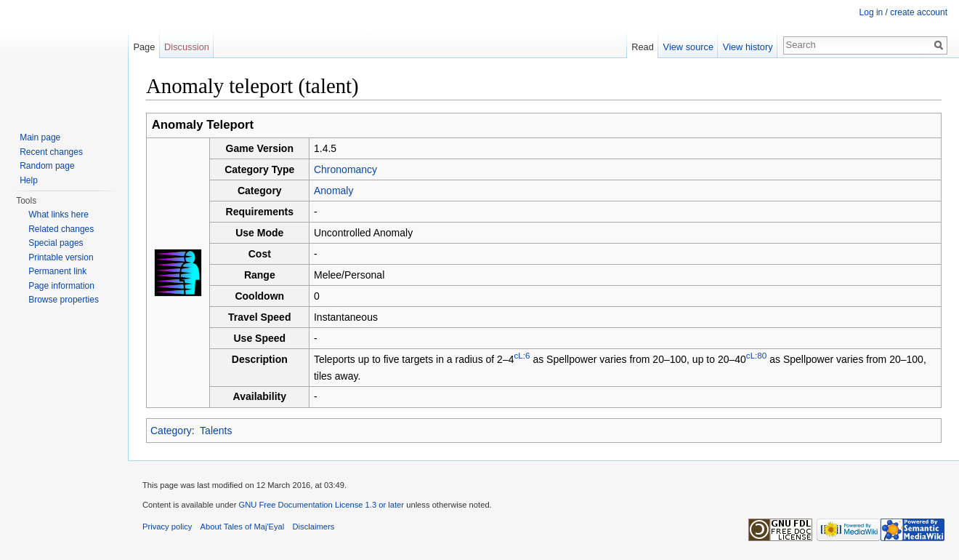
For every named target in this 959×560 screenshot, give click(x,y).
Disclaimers (314, 526)
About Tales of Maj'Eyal (243, 526)
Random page (47, 166)
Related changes (61, 229)
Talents (216, 430)
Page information (61, 286)
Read (642, 46)
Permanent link (57, 271)
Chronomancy (345, 169)
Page (144, 46)
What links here (58, 214)
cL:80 (756, 355)
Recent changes (51, 152)
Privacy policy (167, 526)
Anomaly (333, 190)
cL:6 (522, 355)
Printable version (60, 257)
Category (171, 430)
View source (688, 46)
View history (748, 46)
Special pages (55, 243)
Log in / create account (903, 12)
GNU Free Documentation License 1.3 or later (321, 504)
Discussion (186, 46)
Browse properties (63, 300)
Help (29, 180)
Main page (40, 137)
